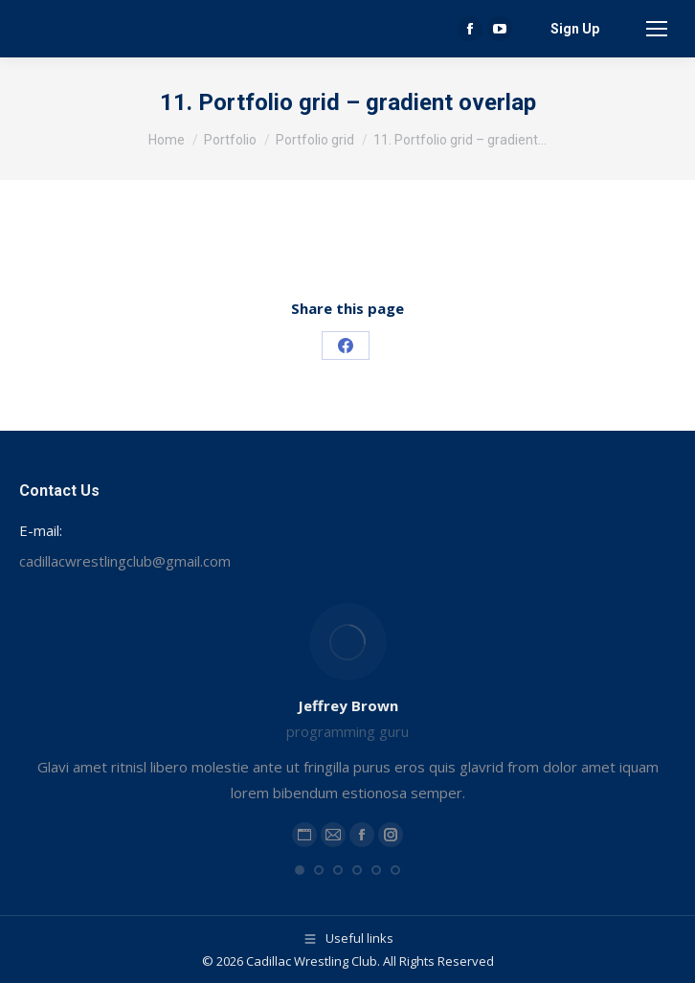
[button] (299, 870)
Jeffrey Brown (348, 705)
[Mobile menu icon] (657, 29)
